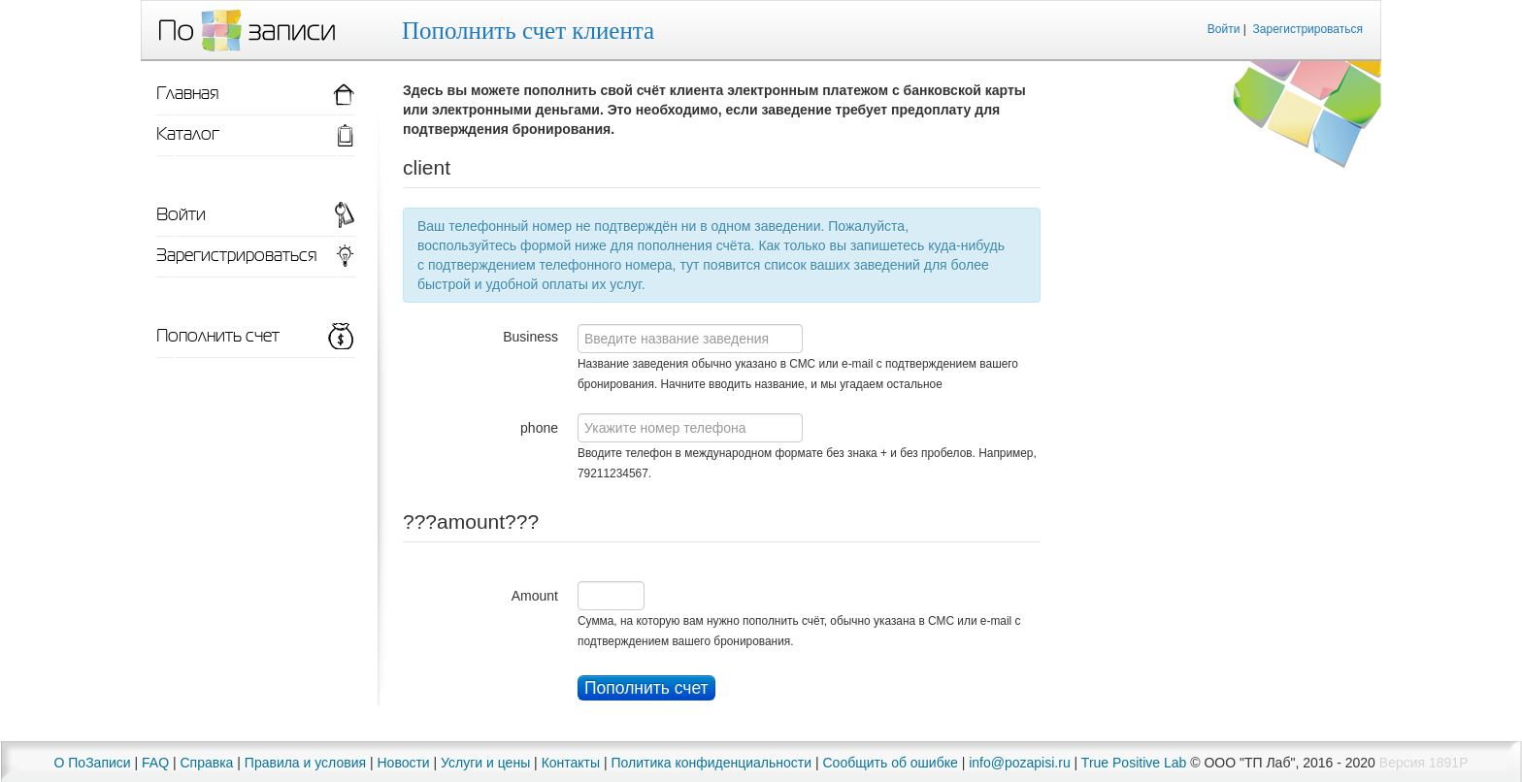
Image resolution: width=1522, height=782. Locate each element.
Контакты (571, 762)
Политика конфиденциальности (712, 762)
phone (539, 428)
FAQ (155, 762)
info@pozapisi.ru (1020, 762)
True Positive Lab (1133, 762)
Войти (1224, 29)
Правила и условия (305, 762)
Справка (206, 762)
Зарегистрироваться (1308, 29)
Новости (403, 762)
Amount (535, 595)
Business (530, 336)
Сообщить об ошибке (890, 762)
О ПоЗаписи (92, 762)
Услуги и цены (485, 762)
